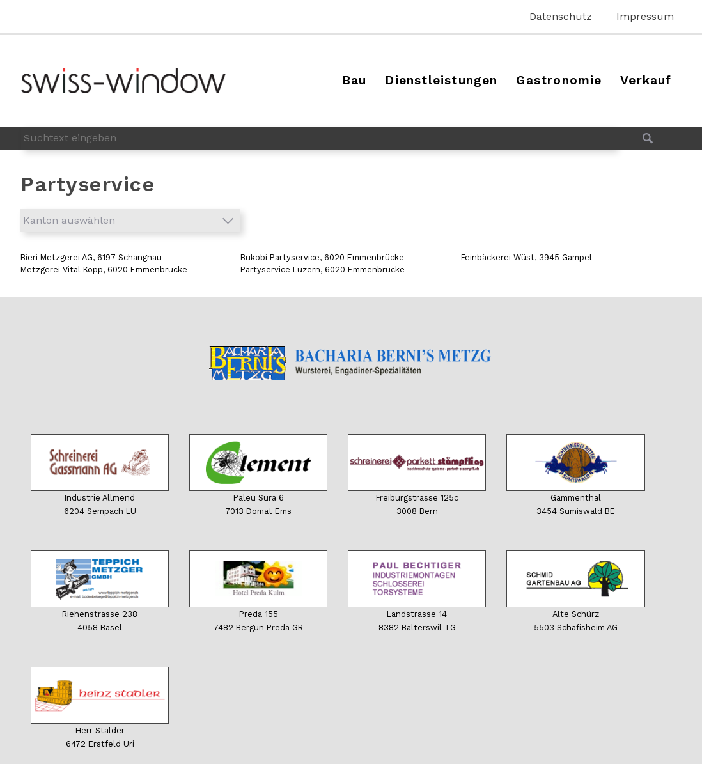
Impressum (645, 16)
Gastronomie (559, 80)
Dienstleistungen (441, 80)
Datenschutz (560, 16)
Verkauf (645, 80)
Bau (354, 80)
